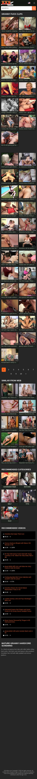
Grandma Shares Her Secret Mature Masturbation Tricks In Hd (16, 588)
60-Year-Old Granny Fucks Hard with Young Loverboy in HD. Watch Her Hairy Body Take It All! (19, 555)
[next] (26, 374)
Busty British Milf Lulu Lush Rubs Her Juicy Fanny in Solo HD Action (18, 567)
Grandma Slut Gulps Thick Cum (14, 534)
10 (21, 374)
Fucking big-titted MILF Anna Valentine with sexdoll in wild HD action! (18, 578)
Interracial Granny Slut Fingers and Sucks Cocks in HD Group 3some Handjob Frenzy (18, 610)
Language (29, 3)
